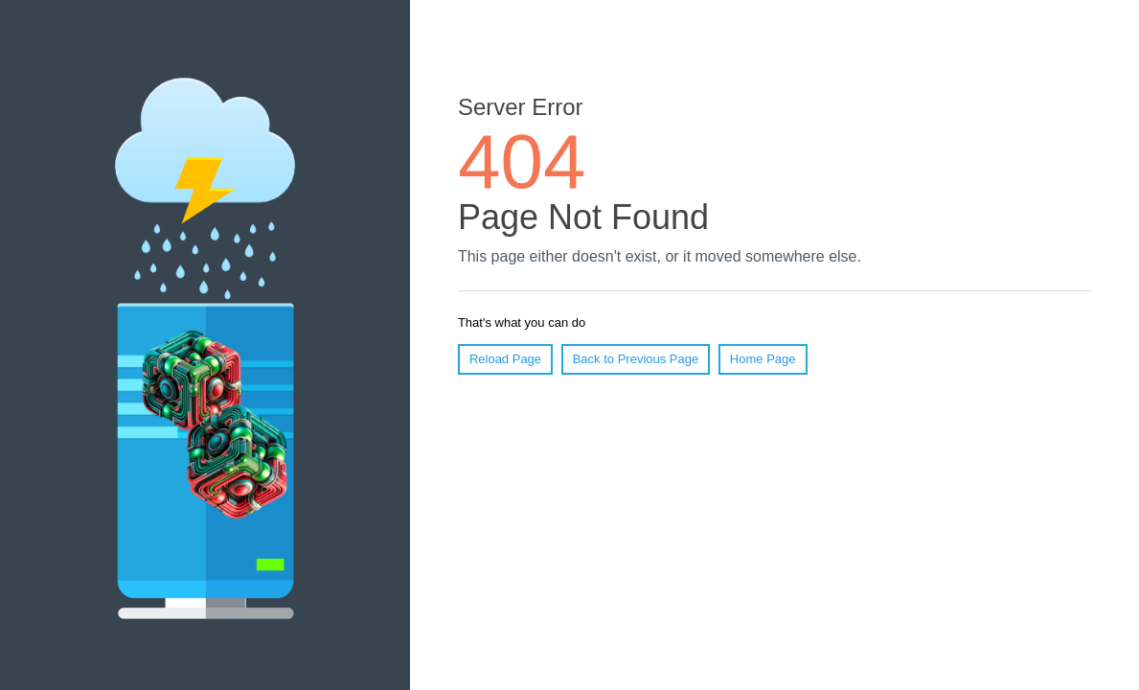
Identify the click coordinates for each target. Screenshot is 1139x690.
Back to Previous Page (636, 359)
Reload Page (505, 359)
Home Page (763, 359)
